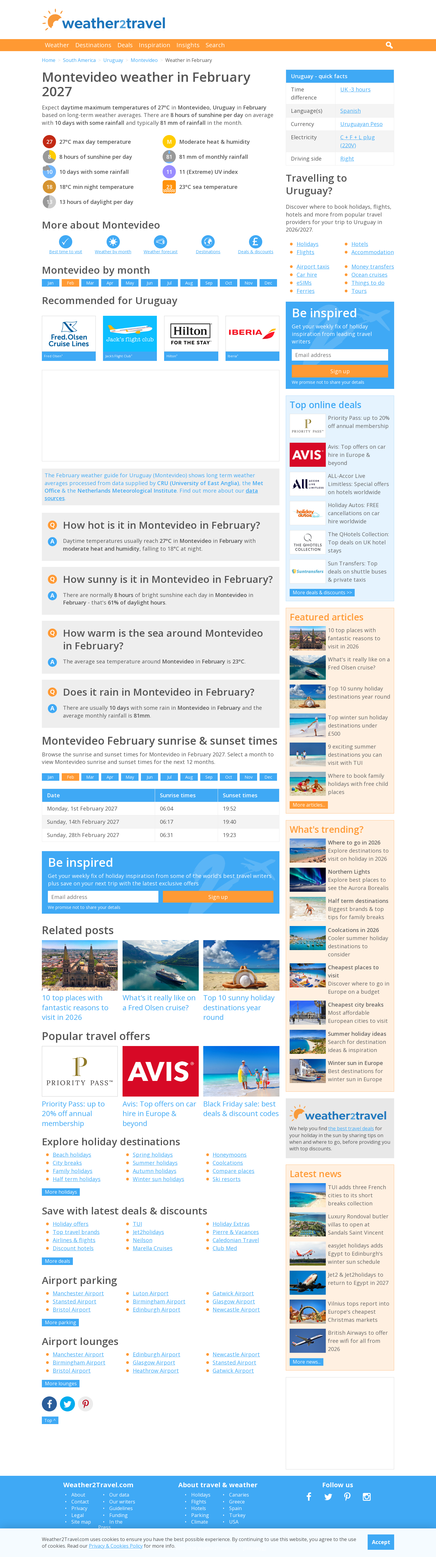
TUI (137, 1226)
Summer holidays (155, 1165)
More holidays (61, 1194)
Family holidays (72, 1173)
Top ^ (50, 1423)
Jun (150, 283)
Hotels (359, 244)
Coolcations (228, 1165)
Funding (118, 1515)
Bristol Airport (72, 1312)
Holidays (308, 244)
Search (215, 45)
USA (233, 1522)
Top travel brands (76, 1235)
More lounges (61, 1386)
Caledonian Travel (236, 1243)
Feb (70, 283)
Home (48, 60)
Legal (77, 1515)
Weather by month (113, 251)
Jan (51, 283)
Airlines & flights (74, 1243)
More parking (60, 1325)
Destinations (93, 45)
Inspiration (154, 45)
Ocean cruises (369, 274)
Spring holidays (153, 1157)
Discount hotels (73, 1251)
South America (79, 60)
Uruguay (113, 60)
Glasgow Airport (234, 1304)
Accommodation (372, 252)
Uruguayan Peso (361, 124)
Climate (199, 1522)
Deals (125, 45)
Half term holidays (77, 1181)
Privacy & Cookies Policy (116, 1546)
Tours (359, 290)
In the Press (110, 1525)
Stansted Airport (74, 1304)
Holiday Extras (231, 1226)
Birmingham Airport (159, 1304)
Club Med (225, 1251)
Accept (381, 1542)
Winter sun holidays (158, 1181)
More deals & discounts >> (322, 592)
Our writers (122, 1501)
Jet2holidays (148, 1235)
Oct (228, 283)
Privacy (79, 1508)
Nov (248, 283)
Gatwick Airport (233, 1296)
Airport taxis (313, 266)
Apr (110, 283)
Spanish (350, 110)
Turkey (237, 1515)
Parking (200, 1515)
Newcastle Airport (236, 1312)
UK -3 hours (355, 89)
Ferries (306, 290)
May (130, 283)
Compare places (233, 1173)
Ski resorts (227, 1181)
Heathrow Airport (156, 1373)
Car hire (307, 274)
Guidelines (121, 1508)
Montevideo (144, 60)
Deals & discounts (255, 251)
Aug (189, 283)
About (78, 1494)
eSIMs (304, 282)
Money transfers (372, 266)
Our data (119, 1494)
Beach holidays (72, 1157)
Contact (80, 1501)
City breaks (67, 1165)
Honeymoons (230, 1157)
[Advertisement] (284, 19)
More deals (57, 1264)
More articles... (309, 805)
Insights (188, 45)
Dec (268, 283)
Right (347, 158)
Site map (81, 1522)
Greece (237, 1501)
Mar (90, 283)
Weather (57, 45)
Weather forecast (161, 251)
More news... (307, 1362)
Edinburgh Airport (156, 1312)
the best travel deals (351, 1128)
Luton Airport (151, 1296)
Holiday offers (71, 1226)
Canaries (239, 1494)
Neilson (142, 1243)
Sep (209, 283)
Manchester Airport (78, 1296)
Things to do (368, 282)
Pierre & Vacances (236, 1235)
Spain (235, 1508)
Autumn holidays (154, 1173)
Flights (305, 252)
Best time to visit (65, 251)
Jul (169, 283)
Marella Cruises (153, 1251)
